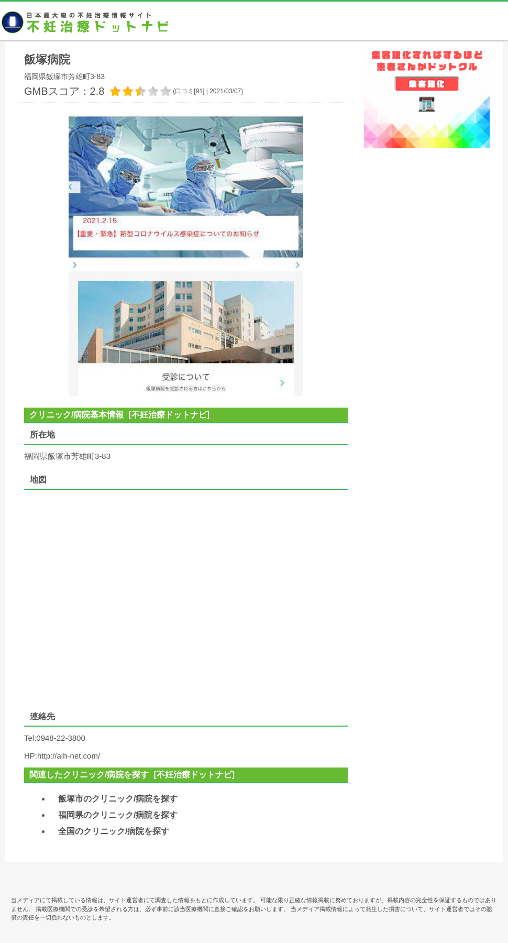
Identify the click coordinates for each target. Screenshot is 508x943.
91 (199, 91)
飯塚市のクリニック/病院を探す (118, 798)
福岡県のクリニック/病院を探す (118, 814)
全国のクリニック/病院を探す (113, 831)
